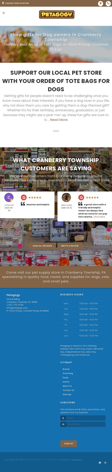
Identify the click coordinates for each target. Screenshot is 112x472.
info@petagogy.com (17, 308)
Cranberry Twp (14, 180)
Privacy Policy (32, 459)
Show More (99, 216)
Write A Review (70, 245)
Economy (84, 180)
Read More (59, 120)
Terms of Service (49, 459)
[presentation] (75, 432)
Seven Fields (37, 180)
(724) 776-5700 (15, 305)
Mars (72, 180)
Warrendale (57, 180)
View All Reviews (42, 245)
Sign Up (68, 443)
